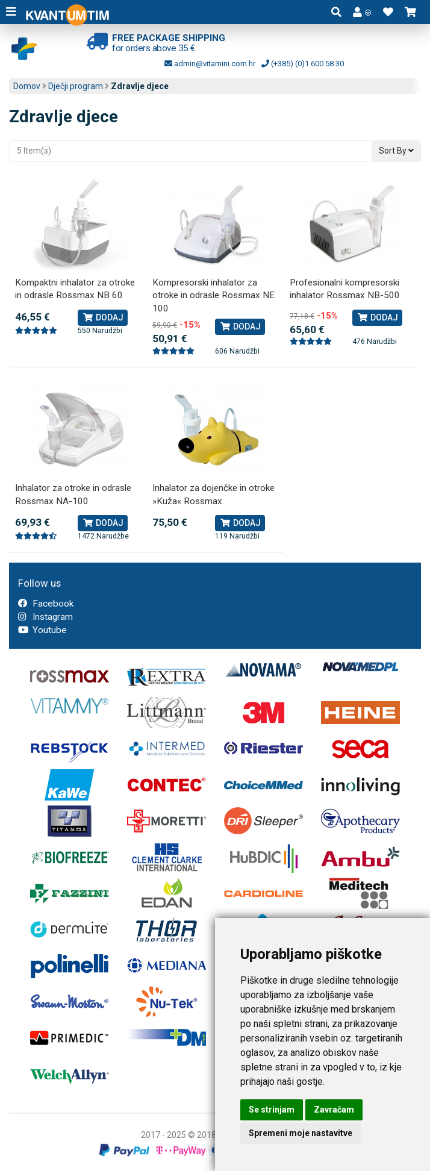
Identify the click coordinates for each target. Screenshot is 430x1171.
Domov (26, 86)
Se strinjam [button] (271, 1109)
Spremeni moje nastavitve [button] (300, 1133)
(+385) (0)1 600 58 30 (302, 63)
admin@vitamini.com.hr (209, 63)
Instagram (45, 616)
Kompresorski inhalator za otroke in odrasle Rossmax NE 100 (213, 295)
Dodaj (102, 317)
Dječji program (75, 86)
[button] (362, 12)
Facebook (45, 603)
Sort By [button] (396, 150)
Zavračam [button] (334, 1109)
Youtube (42, 630)
